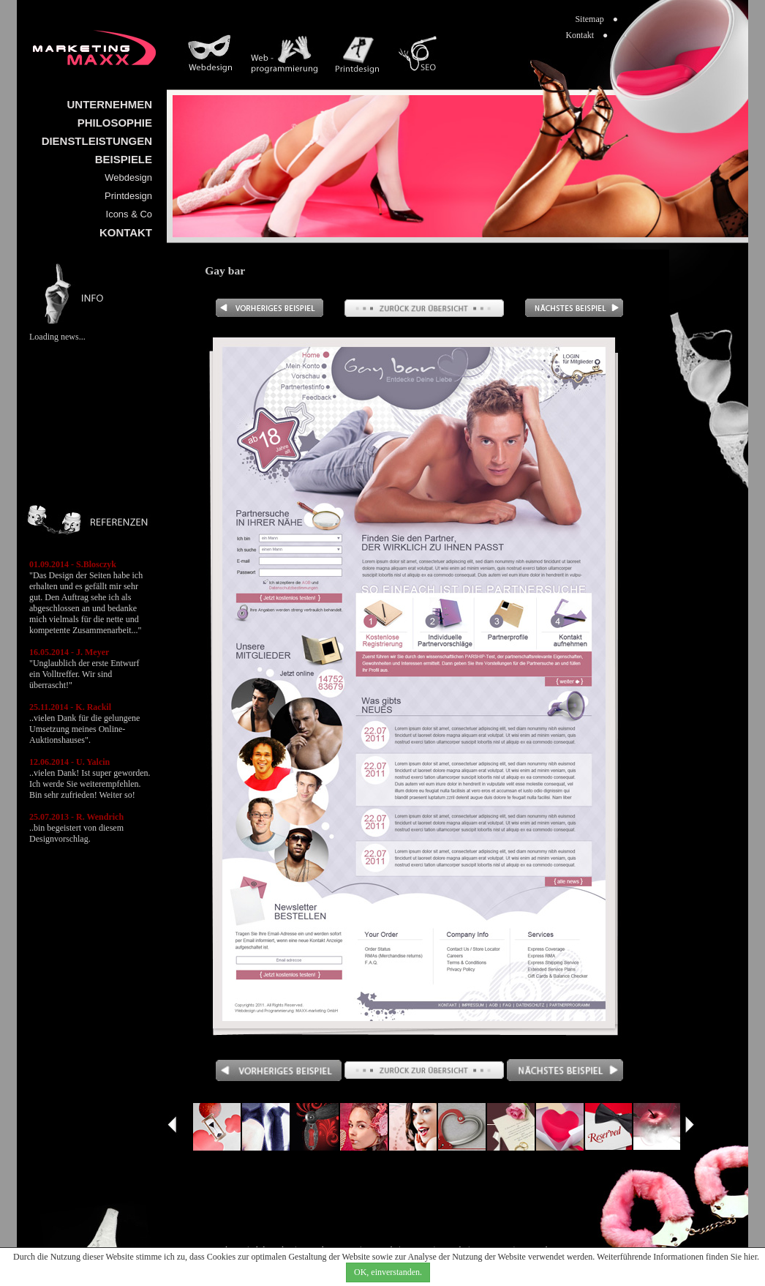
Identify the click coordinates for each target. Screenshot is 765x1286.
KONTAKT (125, 232)
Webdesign (128, 177)
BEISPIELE (123, 159)
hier (750, 1257)
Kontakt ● (586, 35)
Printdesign (128, 195)
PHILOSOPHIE (115, 122)
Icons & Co (129, 214)
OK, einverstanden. (388, 1272)
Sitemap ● (596, 19)
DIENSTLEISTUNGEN (97, 141)
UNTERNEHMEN (109, 104)
